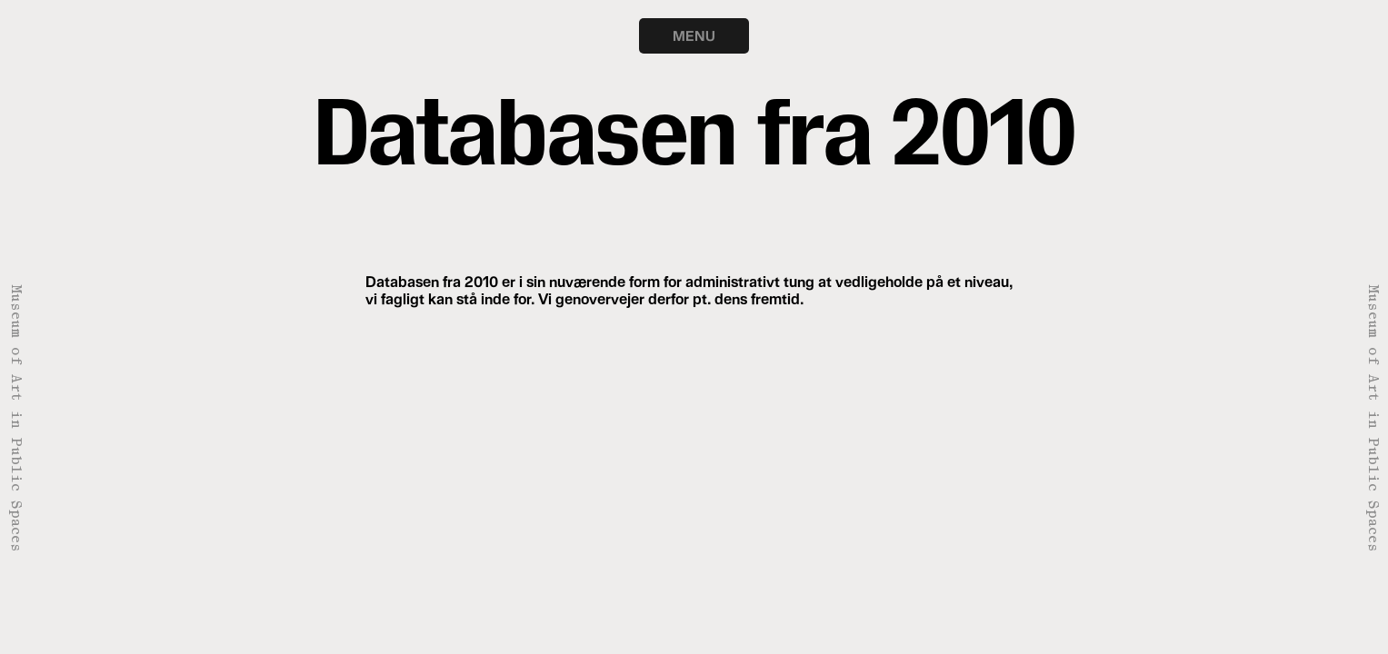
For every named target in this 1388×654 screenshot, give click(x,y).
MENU (694, 35)
